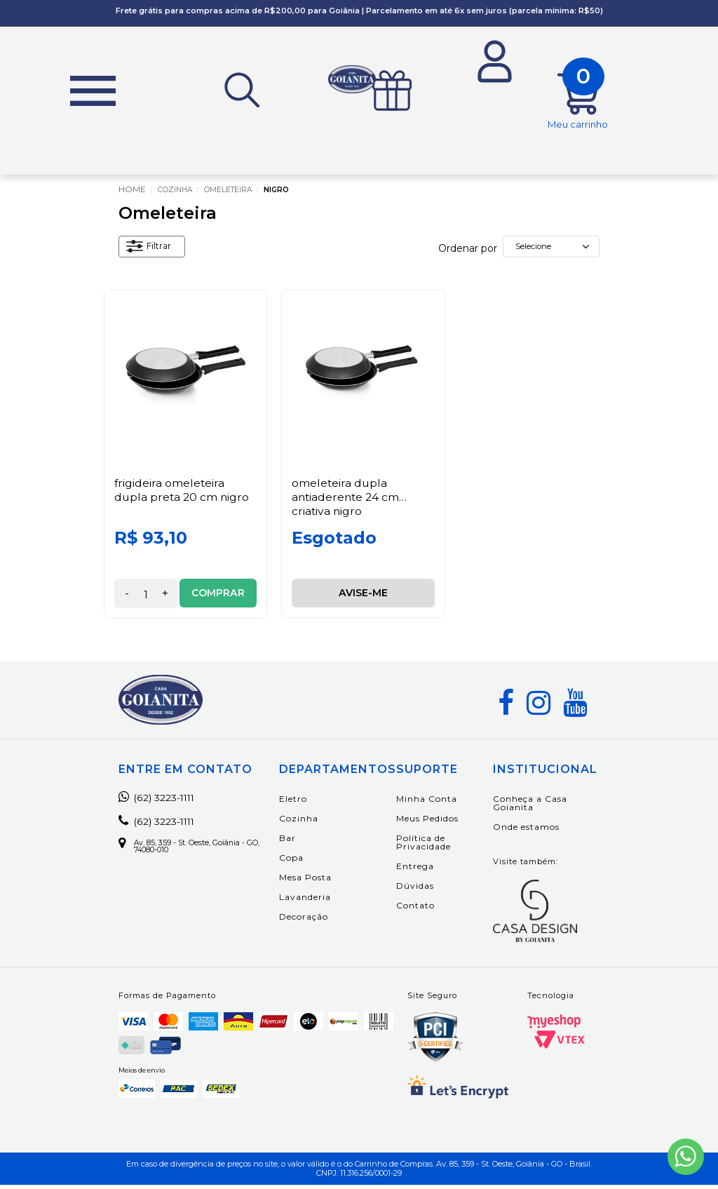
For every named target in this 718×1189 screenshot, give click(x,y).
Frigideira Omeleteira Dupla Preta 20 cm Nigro (183, 494)
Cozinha (178, 194)
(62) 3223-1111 (163, 801)
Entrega (428, 870)
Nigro (294, 194)
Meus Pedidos (440, 822)
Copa (304, 862)
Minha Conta (439, 803)
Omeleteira (238, 194)
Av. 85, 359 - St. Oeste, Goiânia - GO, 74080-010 (200, 852)
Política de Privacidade (436, 846)
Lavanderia (318, 901)
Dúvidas (428, 890)
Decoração (316, 920)
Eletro (306, 803)
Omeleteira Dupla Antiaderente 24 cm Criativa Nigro (347, 500)
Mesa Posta (318, 881)
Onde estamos (528, 831)
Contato (428, 909)
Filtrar (151, 252)
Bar (300, 842)
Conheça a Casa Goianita (532, 807)
